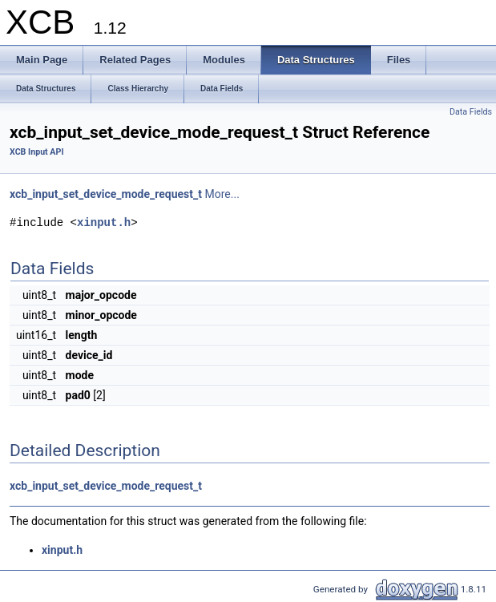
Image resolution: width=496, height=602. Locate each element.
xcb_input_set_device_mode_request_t (106, 194)
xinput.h (104, 222)
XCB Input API (37, 152)
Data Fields (471, 112)
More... (222, 194)
